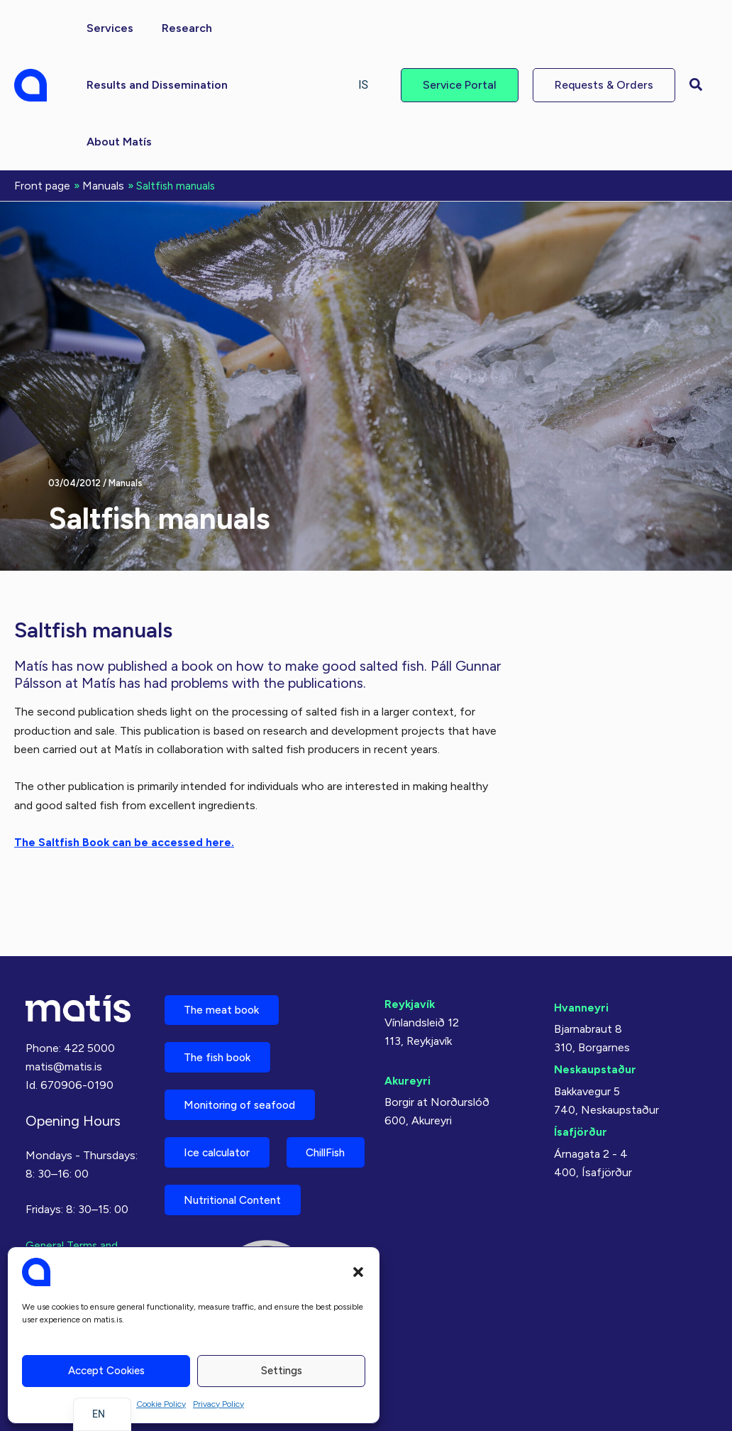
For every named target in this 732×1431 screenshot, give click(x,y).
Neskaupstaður (595, 1009)
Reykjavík (410, 943)
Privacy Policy (218, 1404)
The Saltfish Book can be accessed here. (124, 841)
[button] (358, 1272)
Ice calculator (222, 1099)
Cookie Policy (161, 1404)
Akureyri (407, 1019)
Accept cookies (106, 1370)
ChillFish (208, 1149)
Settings (281, 1370)
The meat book (225, 950)
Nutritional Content (238, 1198)
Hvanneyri (581, 946)
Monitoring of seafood (246, 1049)
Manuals (126, 481)
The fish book (222, 1000)
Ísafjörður (580, 1071)
